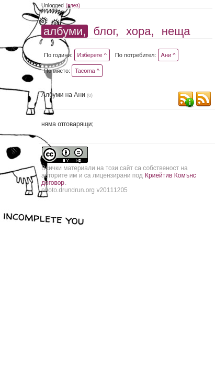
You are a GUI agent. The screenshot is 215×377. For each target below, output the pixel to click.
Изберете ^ (92, 55)
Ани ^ (168, 55)
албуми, (64, 31)
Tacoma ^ (87, 71)
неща (176, 31)
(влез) (73, 5)
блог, (106, 31)
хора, (140, 31)
